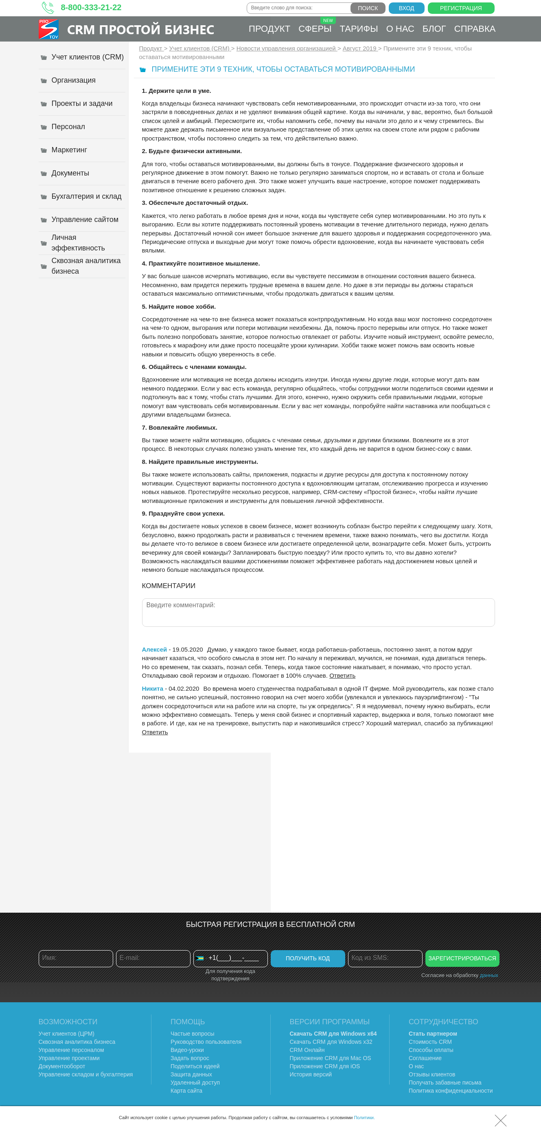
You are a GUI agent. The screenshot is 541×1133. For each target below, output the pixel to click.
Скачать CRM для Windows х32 (331, 1042)
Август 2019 (360, 48)
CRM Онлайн (307, 1050)
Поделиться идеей (195, 1066)
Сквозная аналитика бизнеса (77, 1042)
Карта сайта (186, 1090)
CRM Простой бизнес (140, 29)
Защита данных (191, 1074)
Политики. (364, 1117)
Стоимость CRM (430, 1042)
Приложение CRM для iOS (325, 1066)
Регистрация (461, 8)
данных (489, 975)
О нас (400, 29)
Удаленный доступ (195, 1082)
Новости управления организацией (287, 48)
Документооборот (62, 1066)
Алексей (154, 649)
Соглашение (425, 1058)
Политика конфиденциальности (451, 1090)
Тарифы (359, 29)
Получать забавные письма (445, 1082)
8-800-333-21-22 (91, 7)
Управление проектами (69, 1058)
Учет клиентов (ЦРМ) (67, 1033)
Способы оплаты (431, 1050)
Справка (475, 29)
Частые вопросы (193, 1033)
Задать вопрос (190, 1058)
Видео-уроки (187, 1050)
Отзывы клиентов (432, 1074)
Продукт (269, 29)
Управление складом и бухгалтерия (86, 1074)
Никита (152, 688)
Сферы (316, 25)
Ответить (342, 675)
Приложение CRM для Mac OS (330, 1058)
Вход (406, 8)
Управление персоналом (71, 1050)
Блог (434, 29)
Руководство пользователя (206, 1042)
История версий (311, 1074)
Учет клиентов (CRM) (200, 48)
